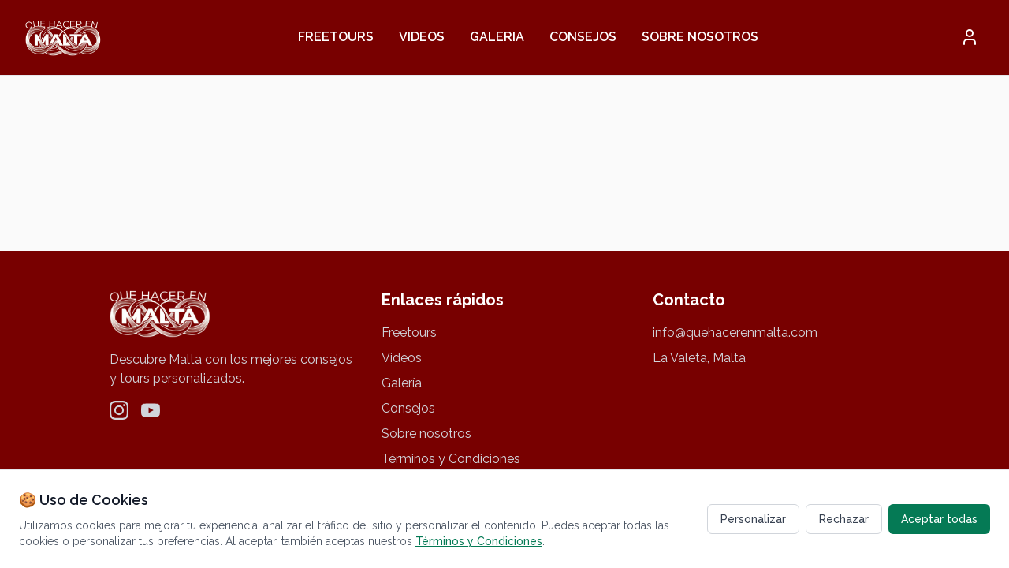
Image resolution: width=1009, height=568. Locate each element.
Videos (422, 36)
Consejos (582, 36)
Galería (402, 383)
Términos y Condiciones (451, 458)
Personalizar (753, 519)
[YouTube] (150, 410)
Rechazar (844, 519)
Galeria (497, 36)
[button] (969, 37)
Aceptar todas (939, 519)
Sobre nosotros (700, 36)
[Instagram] (119, 410)
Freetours (336, 36)
